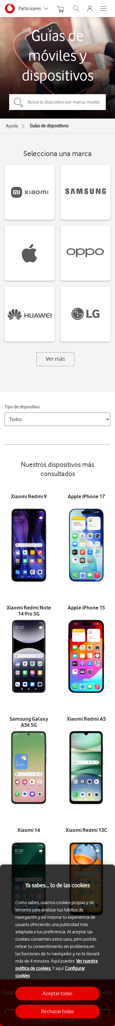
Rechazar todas (57, 1011)
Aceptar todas (57, 993)
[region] (57, 945)
